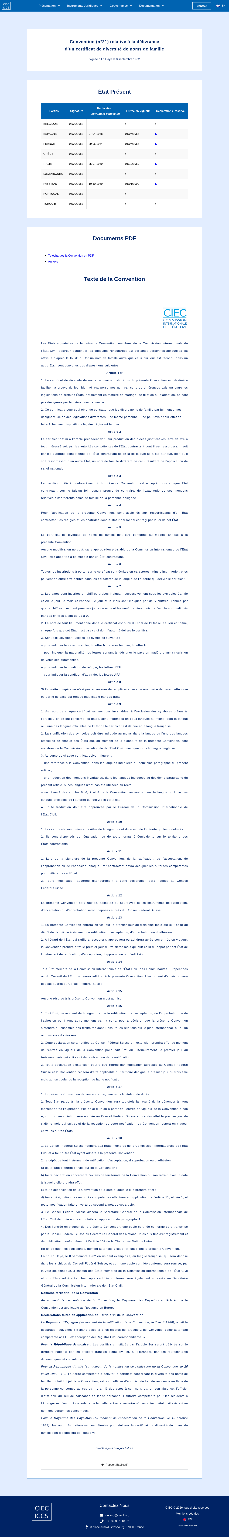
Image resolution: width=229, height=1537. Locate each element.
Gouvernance (121, 6)
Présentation (49, 6)
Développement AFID (187, 1525)
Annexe (53, 261)
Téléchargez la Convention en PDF (71, 255)
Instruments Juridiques (85, 6)
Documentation (151, 6)
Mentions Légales (187, 1513)
